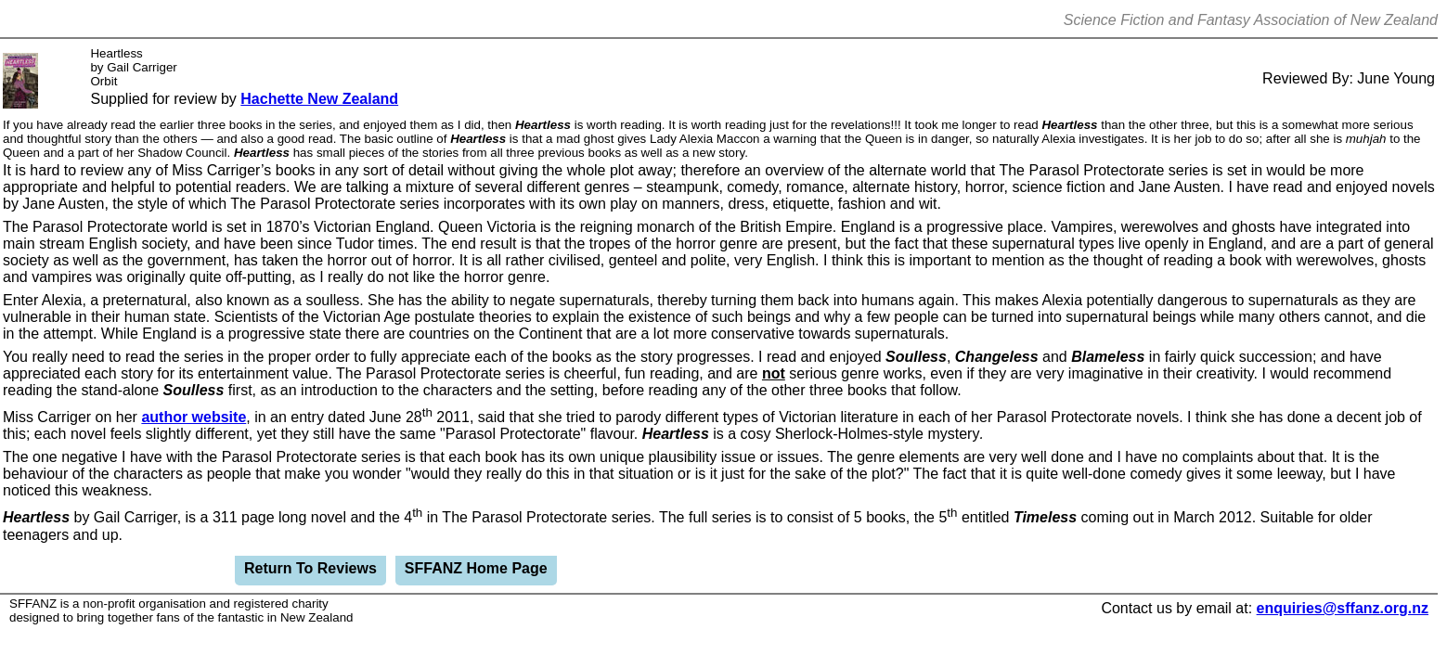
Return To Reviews (310, 568)
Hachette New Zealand (319, 99)
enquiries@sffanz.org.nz (1342, 608)
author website (193, 417)
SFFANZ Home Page (476, 568)
